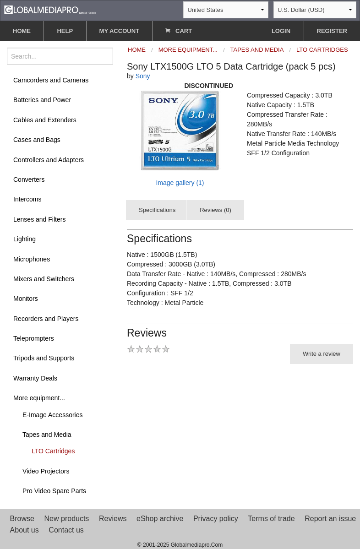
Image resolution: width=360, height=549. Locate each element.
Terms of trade (271, 518)
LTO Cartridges (53, 451)
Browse (22, 518)
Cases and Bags (36, 139)
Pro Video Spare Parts (54, 491)
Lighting (24, 239)
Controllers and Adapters (48, 159)
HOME (22, 30)
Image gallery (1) (180, 182)
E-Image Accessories (52, 415)
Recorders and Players (45, 318)
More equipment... (39, 398)
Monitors (25, 298)
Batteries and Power (42, 99)
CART (178, 30)
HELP (65, 30)
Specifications (157, 210)
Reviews (112, 518)
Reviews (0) (215, 210)
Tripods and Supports (43, 358)
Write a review (321, 353)
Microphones (31, 259)
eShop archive (159, 518)
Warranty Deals (35, 378)
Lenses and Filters (39, 219)
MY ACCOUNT (119, 30)
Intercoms (27, 199)
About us (24, 530)
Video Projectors (45, 471)
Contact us (66, 530)
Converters (28, 179)
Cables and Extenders (44, 120)
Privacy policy (215, 518)
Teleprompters (33, 338)
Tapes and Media (46, 434)
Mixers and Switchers (43, 279)
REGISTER (332, 30)
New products (66, 518)
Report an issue (330, 518)
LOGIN (281, 30)
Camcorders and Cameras (50, 80)
